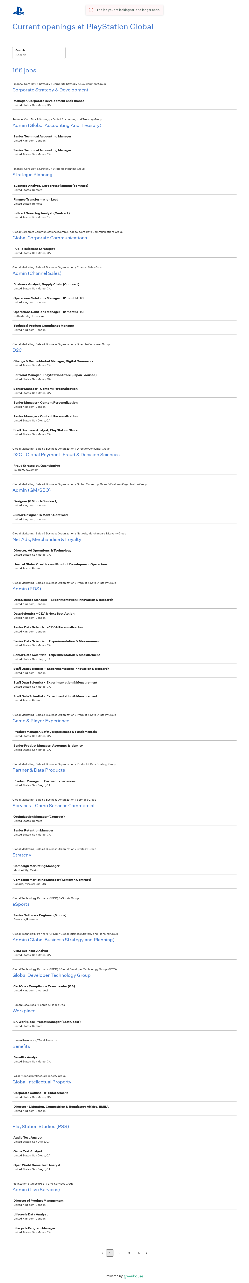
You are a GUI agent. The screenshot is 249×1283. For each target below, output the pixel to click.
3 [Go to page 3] (129, 1253)
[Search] (38, 55)
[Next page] (146, 1253)
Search (20, 50)
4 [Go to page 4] (139, 1253)
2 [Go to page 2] (119, 1253)
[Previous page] (102, 1253)
